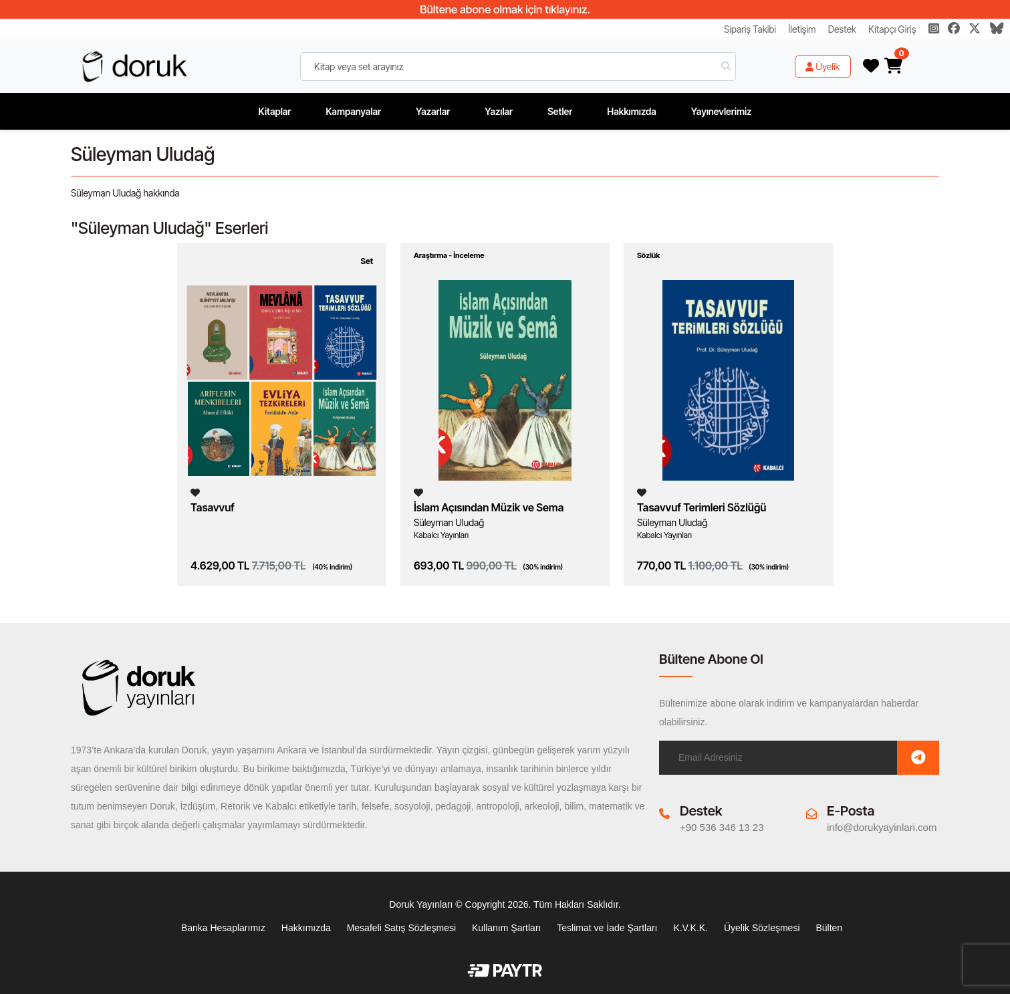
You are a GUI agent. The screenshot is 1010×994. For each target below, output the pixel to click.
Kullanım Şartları (506, 927)
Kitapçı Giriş (892, 29)
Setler (559, 111)
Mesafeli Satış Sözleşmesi (401, 927)
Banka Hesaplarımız (223, 927)
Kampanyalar (353, 111)
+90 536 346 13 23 (722, 827)
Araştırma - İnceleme (449, 255)
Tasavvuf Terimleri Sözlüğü (701, 507)
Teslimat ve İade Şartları (607, 927)
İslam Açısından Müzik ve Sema (488, 507)
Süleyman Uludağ (449, 522)
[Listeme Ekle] (195, 492)
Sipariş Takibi (750, 29)
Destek (842, 29)
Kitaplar (275, 111)
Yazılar (499, 111)
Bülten (828, 927)
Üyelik (822, 66)
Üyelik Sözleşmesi (762, 927)
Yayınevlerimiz (721, 111)
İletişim (801, 29)
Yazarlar (433, 111)
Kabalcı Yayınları (441, 535)
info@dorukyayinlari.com (881, 827)
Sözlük (648, 255)
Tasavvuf (213, 507)
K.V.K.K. (690, 927)
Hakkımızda (631, 111)
